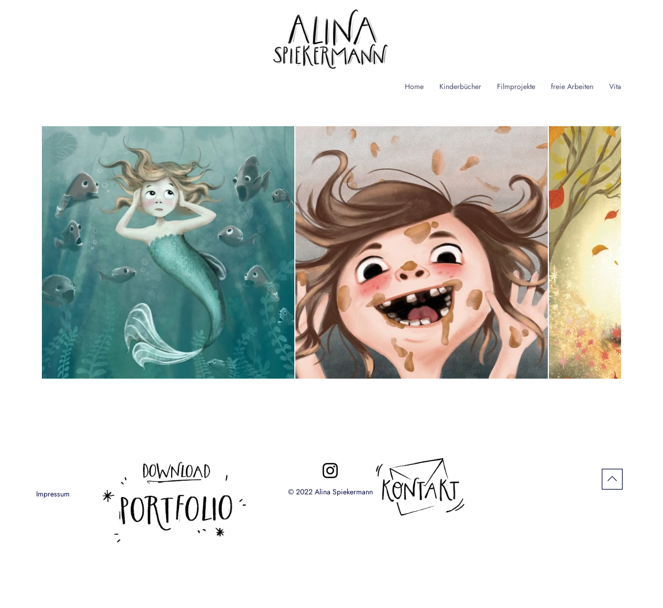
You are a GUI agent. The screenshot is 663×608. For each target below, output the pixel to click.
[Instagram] (330, 470)
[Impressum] (53, 494)
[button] (460, 86)
